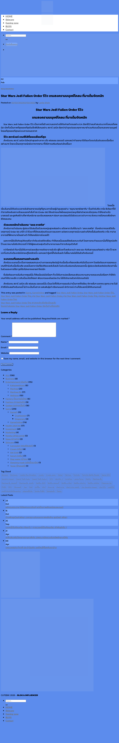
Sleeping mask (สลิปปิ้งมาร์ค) (24, 465)
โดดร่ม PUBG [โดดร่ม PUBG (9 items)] (39, 494)
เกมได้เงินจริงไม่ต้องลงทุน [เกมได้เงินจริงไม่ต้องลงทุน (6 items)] (11, 494)
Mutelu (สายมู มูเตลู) (15, 438)
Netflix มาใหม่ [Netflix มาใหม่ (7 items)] (66, 485)
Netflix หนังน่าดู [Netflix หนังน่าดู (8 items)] (80, 485)
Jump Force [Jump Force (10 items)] (78, 481)
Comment (6, 339)
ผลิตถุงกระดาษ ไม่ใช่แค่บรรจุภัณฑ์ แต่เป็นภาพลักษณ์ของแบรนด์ (34, 510)
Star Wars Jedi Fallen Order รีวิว (99, 292)
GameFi (14, 415)
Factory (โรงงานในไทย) (16, 401)
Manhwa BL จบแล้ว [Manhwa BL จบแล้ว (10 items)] (26, 485)
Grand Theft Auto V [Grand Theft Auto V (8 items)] (39, 481)
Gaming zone (12, 23)
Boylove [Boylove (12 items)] (5, 477)
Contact (9, 29)
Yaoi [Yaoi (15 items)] (25, 490)
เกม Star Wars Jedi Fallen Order (47, 296)
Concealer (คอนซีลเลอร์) (21, 448)
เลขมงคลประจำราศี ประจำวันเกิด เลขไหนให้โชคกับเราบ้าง (31, 550)
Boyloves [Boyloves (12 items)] (14, 477)
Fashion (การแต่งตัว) (15, 405)
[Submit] (6, 707)
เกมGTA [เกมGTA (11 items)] (111, 490)
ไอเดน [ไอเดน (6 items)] (59, 494)
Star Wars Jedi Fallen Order (69, 292)
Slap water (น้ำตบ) (19, 462)
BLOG (9, 26)
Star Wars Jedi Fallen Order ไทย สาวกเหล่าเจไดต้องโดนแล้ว (28, 302)
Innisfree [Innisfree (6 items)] (68, 481)
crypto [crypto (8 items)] (41, 477)
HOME (9, 16)
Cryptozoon (20, 418)
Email (4, 350)
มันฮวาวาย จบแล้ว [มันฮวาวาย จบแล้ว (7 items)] (72, 490)
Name (4, 344)
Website (5, 355)
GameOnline (9, 89)
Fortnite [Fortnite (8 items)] (77, 477)
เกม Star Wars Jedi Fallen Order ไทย (80, 296)
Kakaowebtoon (17, 388)
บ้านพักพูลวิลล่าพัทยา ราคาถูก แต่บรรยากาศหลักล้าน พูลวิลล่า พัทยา (36, 520)
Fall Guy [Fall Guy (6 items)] (68, 477)
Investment (11, 431)
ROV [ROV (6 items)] (10, 490)
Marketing (10, 435)
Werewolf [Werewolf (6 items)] (17, 490)
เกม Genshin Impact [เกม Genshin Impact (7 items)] (89, 490)
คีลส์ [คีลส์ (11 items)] (30, 490)
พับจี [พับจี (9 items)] (43, 490)
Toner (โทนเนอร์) (18, 468)
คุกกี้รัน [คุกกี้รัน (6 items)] (37, 490)
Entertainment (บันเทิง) (17, 384)
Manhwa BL (15, 395)
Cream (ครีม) (16, 452)
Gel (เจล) (14, 455)
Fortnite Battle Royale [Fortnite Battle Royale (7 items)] (90, 477)
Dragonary (20, 421)
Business (10, 381)
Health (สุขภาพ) (13, 428)
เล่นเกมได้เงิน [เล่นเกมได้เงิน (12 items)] (28, 494)
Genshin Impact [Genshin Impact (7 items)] (8, 481)
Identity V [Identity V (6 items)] (59, 481)
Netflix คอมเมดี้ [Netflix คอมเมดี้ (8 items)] (53, 485)
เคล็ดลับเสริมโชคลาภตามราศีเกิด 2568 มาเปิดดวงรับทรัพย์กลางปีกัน (37, 540)
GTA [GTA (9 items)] (51, 481)
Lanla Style (44, 102)
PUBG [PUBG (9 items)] (4, 490)
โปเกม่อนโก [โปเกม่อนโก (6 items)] (51, 494)
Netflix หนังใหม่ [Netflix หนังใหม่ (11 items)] (93, 485)
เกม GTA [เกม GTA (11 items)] (102, 490)
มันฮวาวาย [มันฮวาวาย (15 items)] (60, 490)
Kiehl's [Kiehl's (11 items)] (88, 481)
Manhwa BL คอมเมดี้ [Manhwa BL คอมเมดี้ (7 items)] (9, 485)
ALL (7, 378)
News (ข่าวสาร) (12, 442)
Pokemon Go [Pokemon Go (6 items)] (107, 485)
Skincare (10, 19)
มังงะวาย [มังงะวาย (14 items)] (51, 490)
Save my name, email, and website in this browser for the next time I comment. (42, 361)
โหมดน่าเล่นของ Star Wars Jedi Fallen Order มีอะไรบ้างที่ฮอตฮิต (30, 306)
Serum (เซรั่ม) (16, 458)
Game (3, 89)
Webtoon (14, 398)
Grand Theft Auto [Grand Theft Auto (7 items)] (23, 481)
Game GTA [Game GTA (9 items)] (106, 477)
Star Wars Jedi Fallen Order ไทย (16, 296)
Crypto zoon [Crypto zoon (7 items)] (51, 477)
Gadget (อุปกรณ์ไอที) (15, 408)
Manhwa (14, 391)
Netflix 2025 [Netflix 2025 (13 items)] (40, 485)
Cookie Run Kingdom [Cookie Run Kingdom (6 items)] (28, 477)
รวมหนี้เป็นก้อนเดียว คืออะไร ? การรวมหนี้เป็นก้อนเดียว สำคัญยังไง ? (36, 530)
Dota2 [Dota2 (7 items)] (60, 477)
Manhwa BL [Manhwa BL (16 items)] (97, 481)
